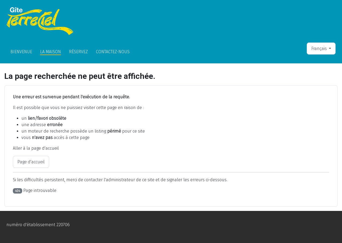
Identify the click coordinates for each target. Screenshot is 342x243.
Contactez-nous (113, 51)
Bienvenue (21, 51)
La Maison (50, 51)
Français (319, 48)
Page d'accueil (31, 161)
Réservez (78, 51)
